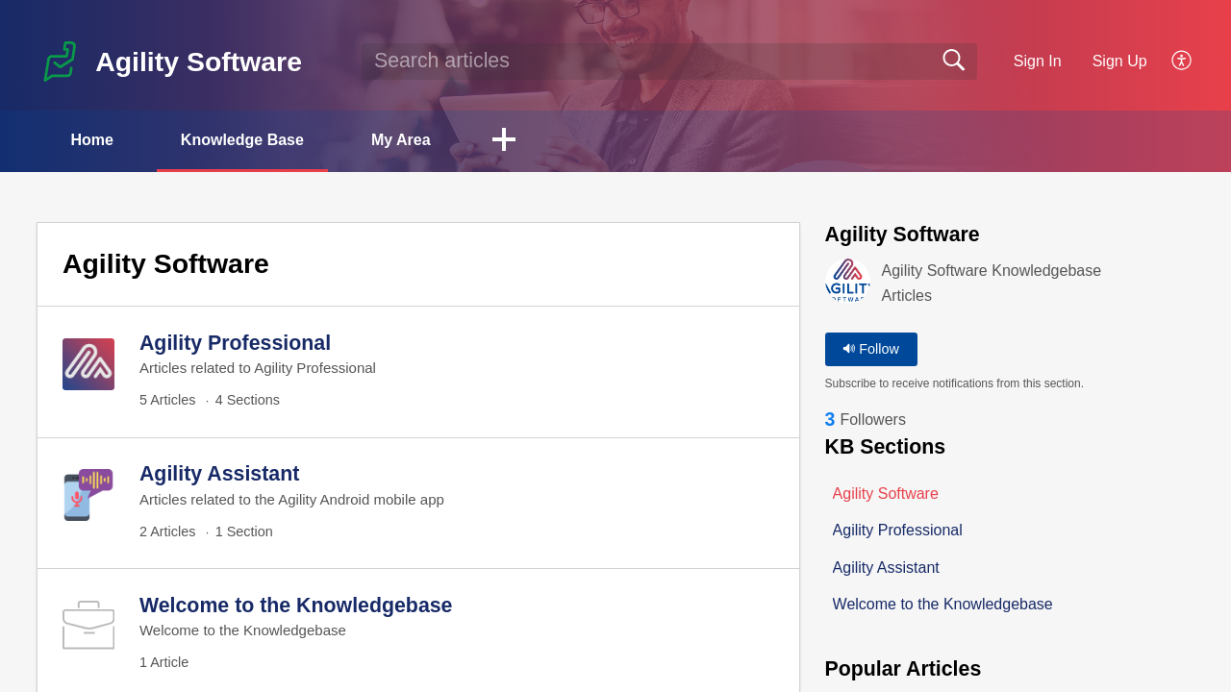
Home (91, 140)
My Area (401, 140)
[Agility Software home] (60, 61)
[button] (1182, 61)
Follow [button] (870, 349)
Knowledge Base (242, 140)
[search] (669, 61)
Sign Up (1120, 61)
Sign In (1038, 61)
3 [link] (830, 419)
